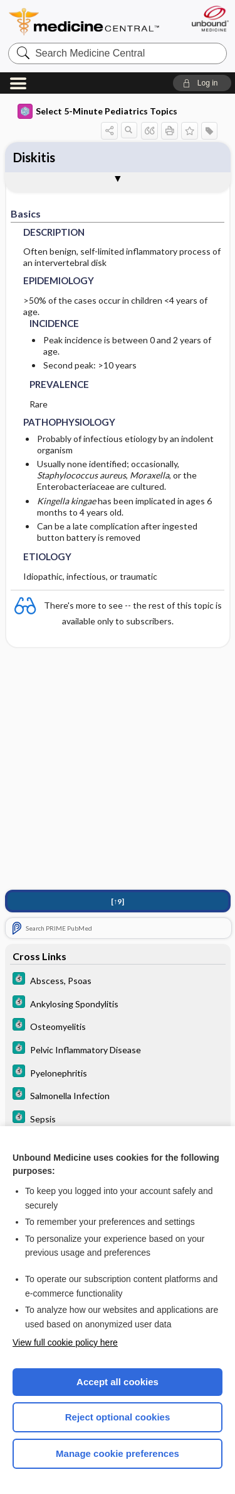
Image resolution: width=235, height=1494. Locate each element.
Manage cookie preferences (117, 1453)
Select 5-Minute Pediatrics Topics (97, 111)
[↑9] (117, 901)
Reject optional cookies (117, 1417)
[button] (202, 83)
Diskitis (34, 157)
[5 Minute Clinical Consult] (118, 980)
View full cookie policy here (65, 1342)
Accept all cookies (117, 1381)
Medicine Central (84, 22)
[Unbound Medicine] (209, 18)
